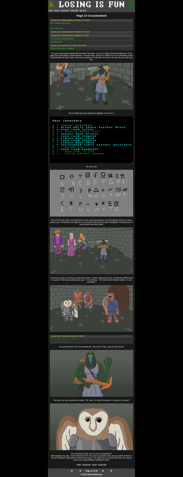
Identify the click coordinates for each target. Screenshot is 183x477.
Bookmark (65, 10)
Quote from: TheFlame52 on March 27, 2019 (70, 35)
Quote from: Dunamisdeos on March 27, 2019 (70, 32)
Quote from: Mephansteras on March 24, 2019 (70, 20)
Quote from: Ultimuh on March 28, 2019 (67, 336)
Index (51, 10)
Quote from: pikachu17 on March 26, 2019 (68, 45)
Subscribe (74, 10)
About (57, 10)
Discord (83, 10)
